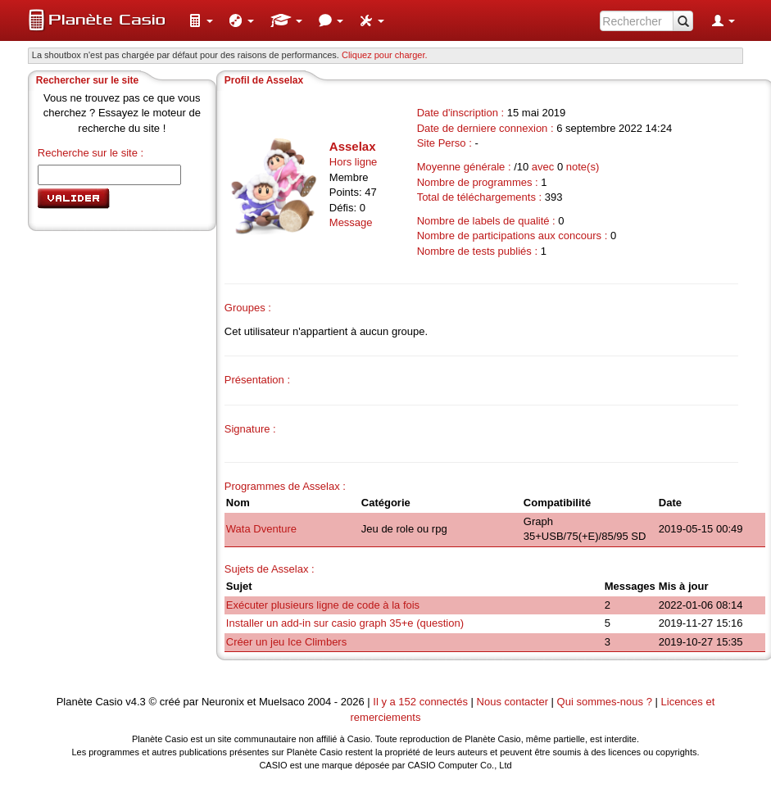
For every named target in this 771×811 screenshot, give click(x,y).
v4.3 (135, 701)
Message (351, 222)
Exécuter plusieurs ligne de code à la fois (323, 605)
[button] (200, 20)
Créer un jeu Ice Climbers (286, 642)
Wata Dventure (261, 529)
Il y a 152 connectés (421, 701)
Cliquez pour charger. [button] (385, 55)
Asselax (352, 146)
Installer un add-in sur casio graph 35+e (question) (345, 623)
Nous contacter (512, 701)
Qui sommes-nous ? (604, 701)
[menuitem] (200, 20)
